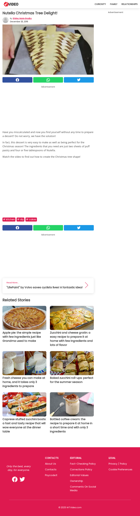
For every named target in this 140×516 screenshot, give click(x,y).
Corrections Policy (81, 469)
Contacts (50, 469)
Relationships (129, 4)
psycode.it (51, 475)
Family (113, 4)
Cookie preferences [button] (120, 469)
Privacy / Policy (118, 463)
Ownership (76, 481)
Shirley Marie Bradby (22, 18)
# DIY (20, 219)
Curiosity (100, 4)
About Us (50, 463)
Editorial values (79, 475)
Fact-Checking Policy (83, 463)
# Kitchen (9, 219)
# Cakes (31, 219)
